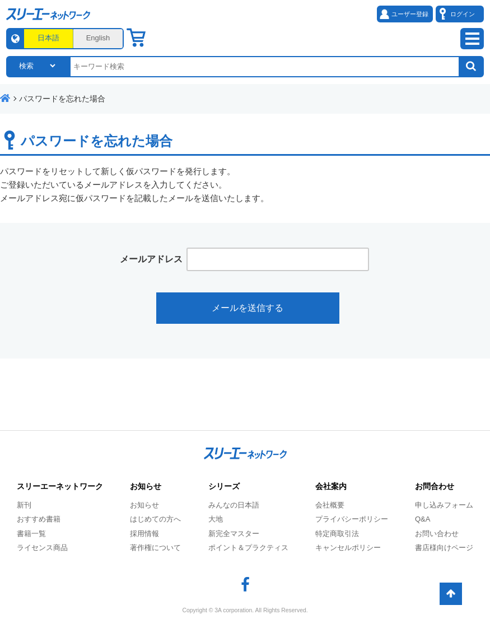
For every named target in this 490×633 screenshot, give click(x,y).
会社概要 (329, 505)
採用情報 (144, 533)
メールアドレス (151, 259)
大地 (215, 519)
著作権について (155, 547)
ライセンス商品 (42, 547)
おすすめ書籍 (38, 519)
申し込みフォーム (444, 505)
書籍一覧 (31, 533)
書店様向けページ (444, 547)
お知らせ (144, 505)
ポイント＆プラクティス (248, 547)
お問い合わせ (437, 533)
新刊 (24, 505)
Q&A (422, 519)
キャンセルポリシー (348, 547)
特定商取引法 (337, 533)
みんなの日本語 (233, 505)
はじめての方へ (155, 519)
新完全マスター (233, 533)
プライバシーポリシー (351, 519)
